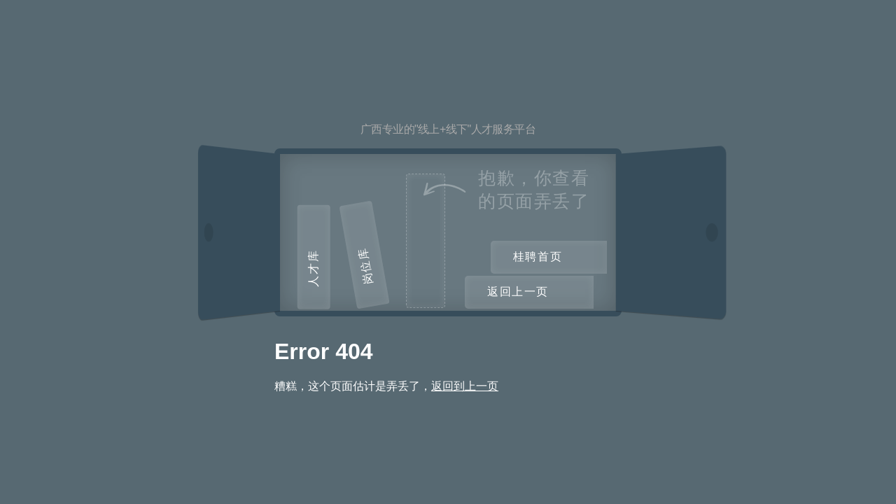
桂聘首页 (537, 256)
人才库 (313, 268)
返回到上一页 (464, 386)
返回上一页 (518, 292)
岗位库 (365, 265)
